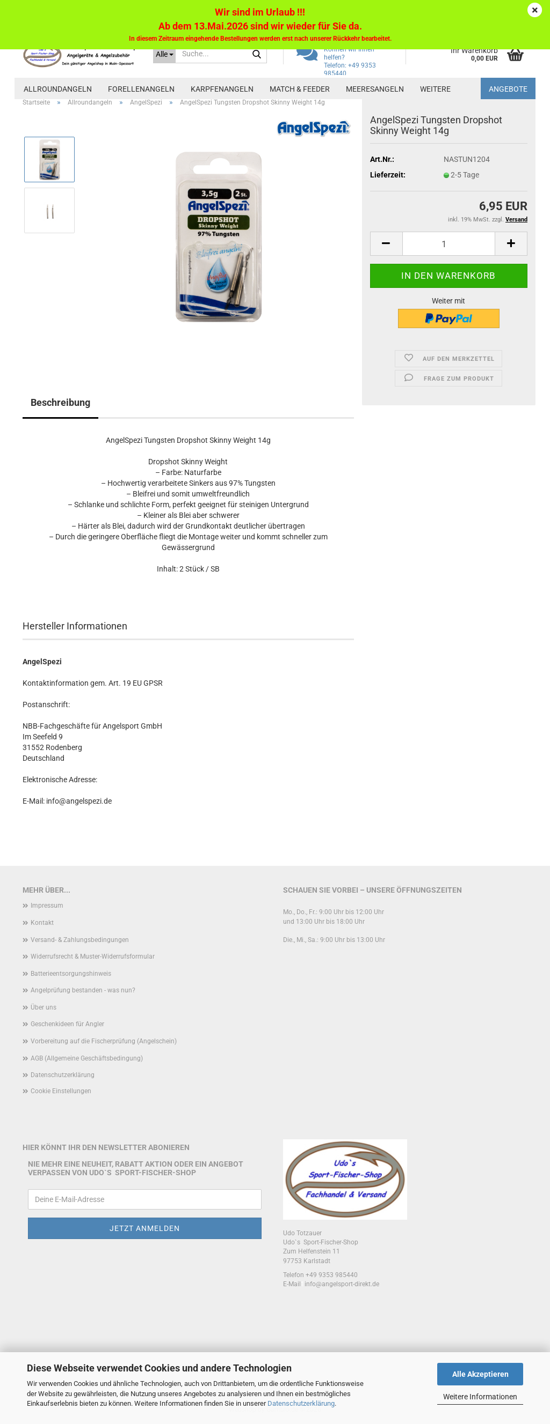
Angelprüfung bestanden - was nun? (83, 990)
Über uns (43, 1007)
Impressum (47, 905)
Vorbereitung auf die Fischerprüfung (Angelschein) (104, 1041)
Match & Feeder (300, 89)
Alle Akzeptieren (480, 1374)
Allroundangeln (58, 89)
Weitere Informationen (480, 1396)
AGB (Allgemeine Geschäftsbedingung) (87, 1058)
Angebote (508, 89)
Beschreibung (60, 402)
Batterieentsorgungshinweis (71, 973)
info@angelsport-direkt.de (342, 1284)
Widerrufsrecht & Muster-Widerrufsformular (93, 956)
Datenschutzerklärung (301, 1403)
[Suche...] (164, 53)
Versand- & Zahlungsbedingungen (80, 940)
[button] (386, 244)
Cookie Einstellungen (61, 1091)
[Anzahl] (448, 244)
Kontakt (42, 922)
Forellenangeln (141, 89)
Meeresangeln (375, 89)
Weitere (435, 89)
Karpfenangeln (222, 89)
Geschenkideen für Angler (67, 1024)
